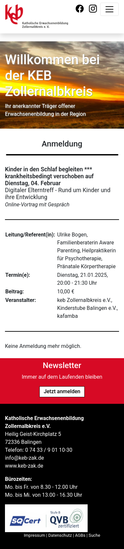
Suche (94, 535)
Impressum (34, 535)
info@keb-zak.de (24, 458)
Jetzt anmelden (62, 391)
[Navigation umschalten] (109, 9)
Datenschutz (60, 535)
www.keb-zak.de (24, 466)
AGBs (80, 535)
